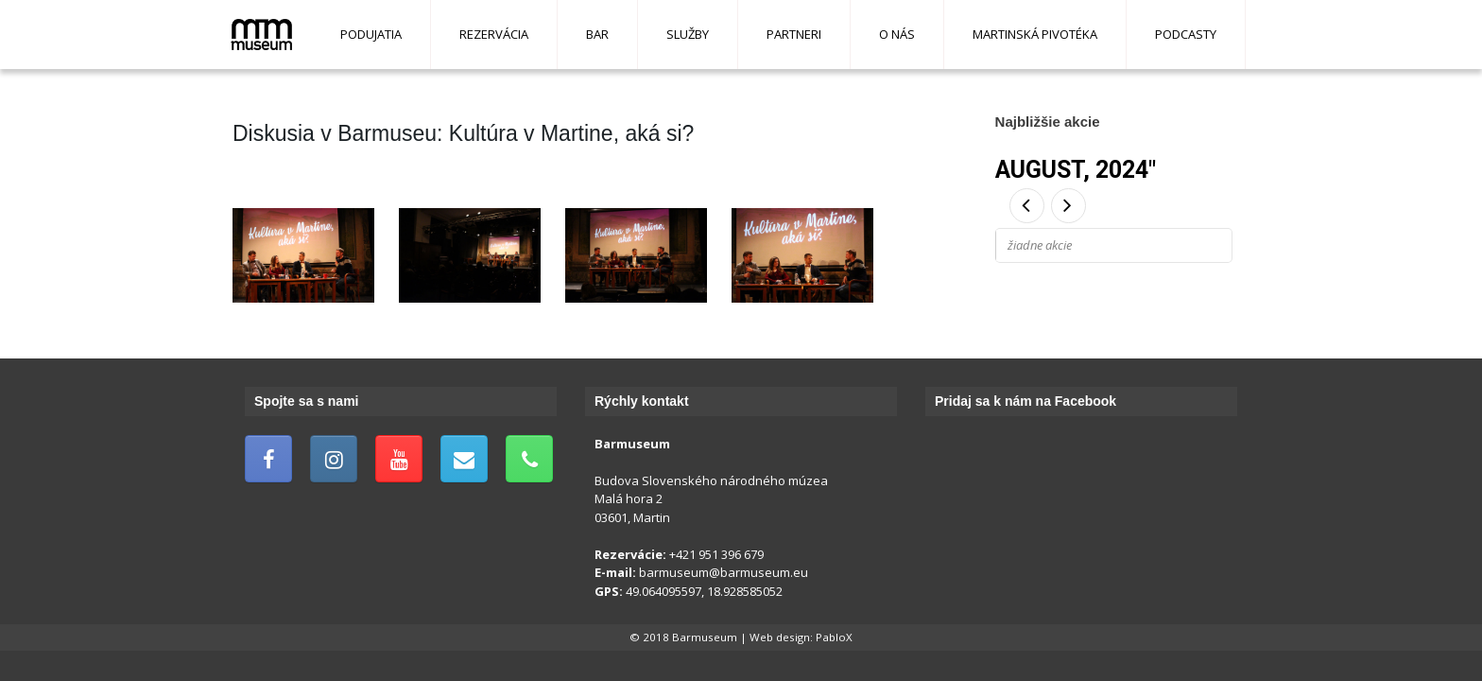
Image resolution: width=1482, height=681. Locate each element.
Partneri (794, 34)
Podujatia (371, 34)
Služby (687, 34)
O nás (897, 34)
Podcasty (1185, 34)
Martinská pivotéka (1035, 34)
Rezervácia (493, 34)
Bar (597, 34)
